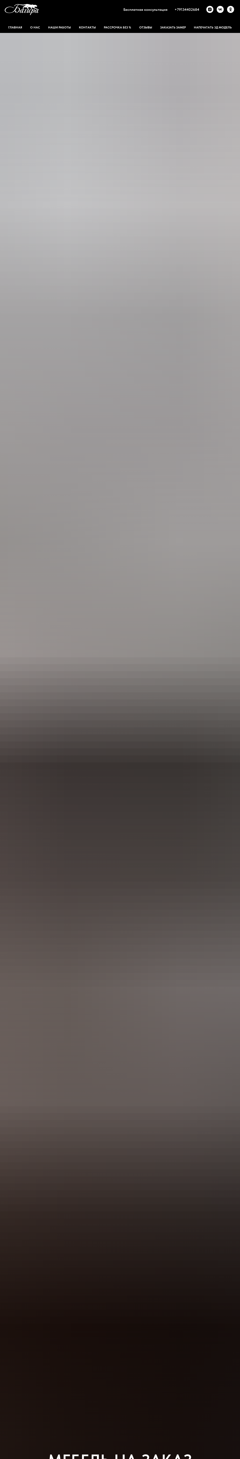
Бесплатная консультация (145, 9)
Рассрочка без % (117, 27)
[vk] (220, 9)
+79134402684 (187, 9)
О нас (35, 27)
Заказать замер (173, 27)
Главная (15, 27)
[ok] (230, 9)
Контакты (87, 27)
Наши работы (59, 27)
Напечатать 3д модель (213, 27)
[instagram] (209, 9)
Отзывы (145, 27)
